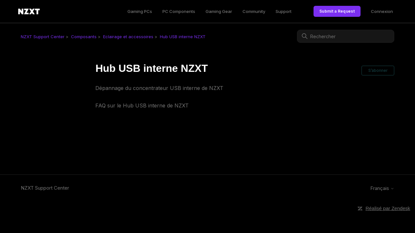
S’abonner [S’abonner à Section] (377, 70)
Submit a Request (337, 11)
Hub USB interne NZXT (183, 36)
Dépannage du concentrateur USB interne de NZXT (159, 88)
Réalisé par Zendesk (387, 208)
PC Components (178, 11)
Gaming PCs (139, 11)
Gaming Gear (219, 11)
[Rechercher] (345, 36)
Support (283, 11)
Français (382, 188)
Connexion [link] (382, 11)
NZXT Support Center (43, 36)
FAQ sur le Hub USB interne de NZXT (142, 105)
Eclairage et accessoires (128, 36)
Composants (84, 36)
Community (254, 11)
